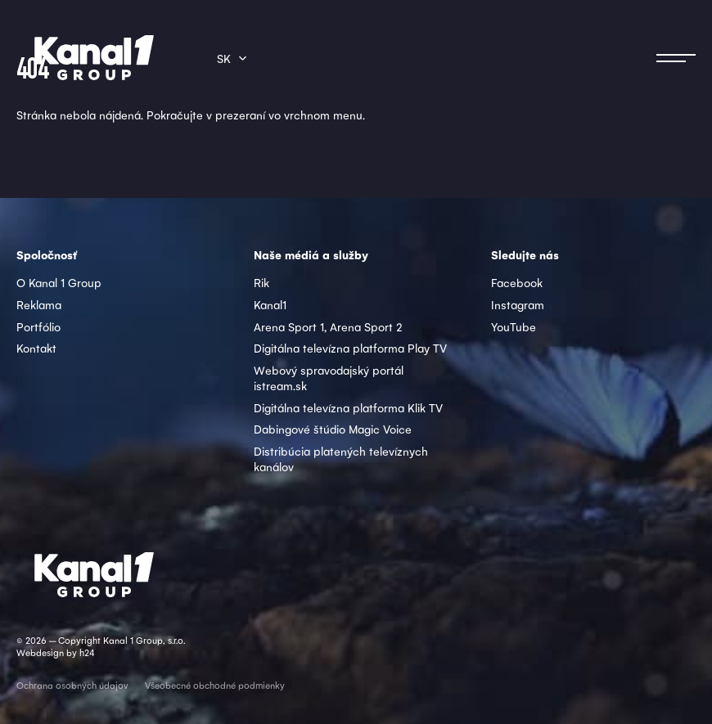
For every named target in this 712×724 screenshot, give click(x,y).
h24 (86, 652)
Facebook (517, 282)
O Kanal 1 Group (58, 282)
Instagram (517, 304)
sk (224, 58)
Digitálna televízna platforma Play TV (350, 347)
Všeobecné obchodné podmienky (215, 685)
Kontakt (36, 347)
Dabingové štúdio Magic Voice (333, 428)
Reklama (38, 304)
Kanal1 (270, 304)
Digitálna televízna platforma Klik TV (348, 407)
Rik (261, 282)
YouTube (513, 326)
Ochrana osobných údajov (72, 685)
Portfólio (38, 326)
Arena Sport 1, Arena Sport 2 (328, 326)
